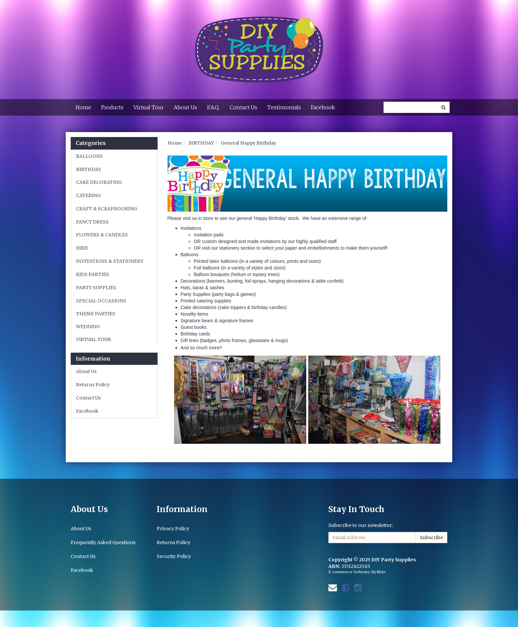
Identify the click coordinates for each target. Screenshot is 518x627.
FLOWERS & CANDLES (102, 235)
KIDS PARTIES (92, 274)
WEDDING (88, 327)
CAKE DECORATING (99, 182)
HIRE (82, 248)
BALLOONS (89, 156)
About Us (185, 107)
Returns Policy (93, 385)
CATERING (88, 195)
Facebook (323, 107)
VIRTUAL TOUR (93, 339)
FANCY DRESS (92, 222)
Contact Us (243, 107)
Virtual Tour (148, 107)
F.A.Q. (213, 107)
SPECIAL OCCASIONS (101, 301)
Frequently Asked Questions (103, 542)
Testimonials (284, 107)
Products (112, 107)
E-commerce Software (349, 572)
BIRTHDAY (88, 169)
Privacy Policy (173, 529)
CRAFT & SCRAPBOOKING (106, 209)
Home (83, 107)
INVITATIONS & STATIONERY (109, 261)
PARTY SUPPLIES (96, 288)
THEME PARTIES (95, 314)
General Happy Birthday (248, 143)
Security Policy (174, 556)
